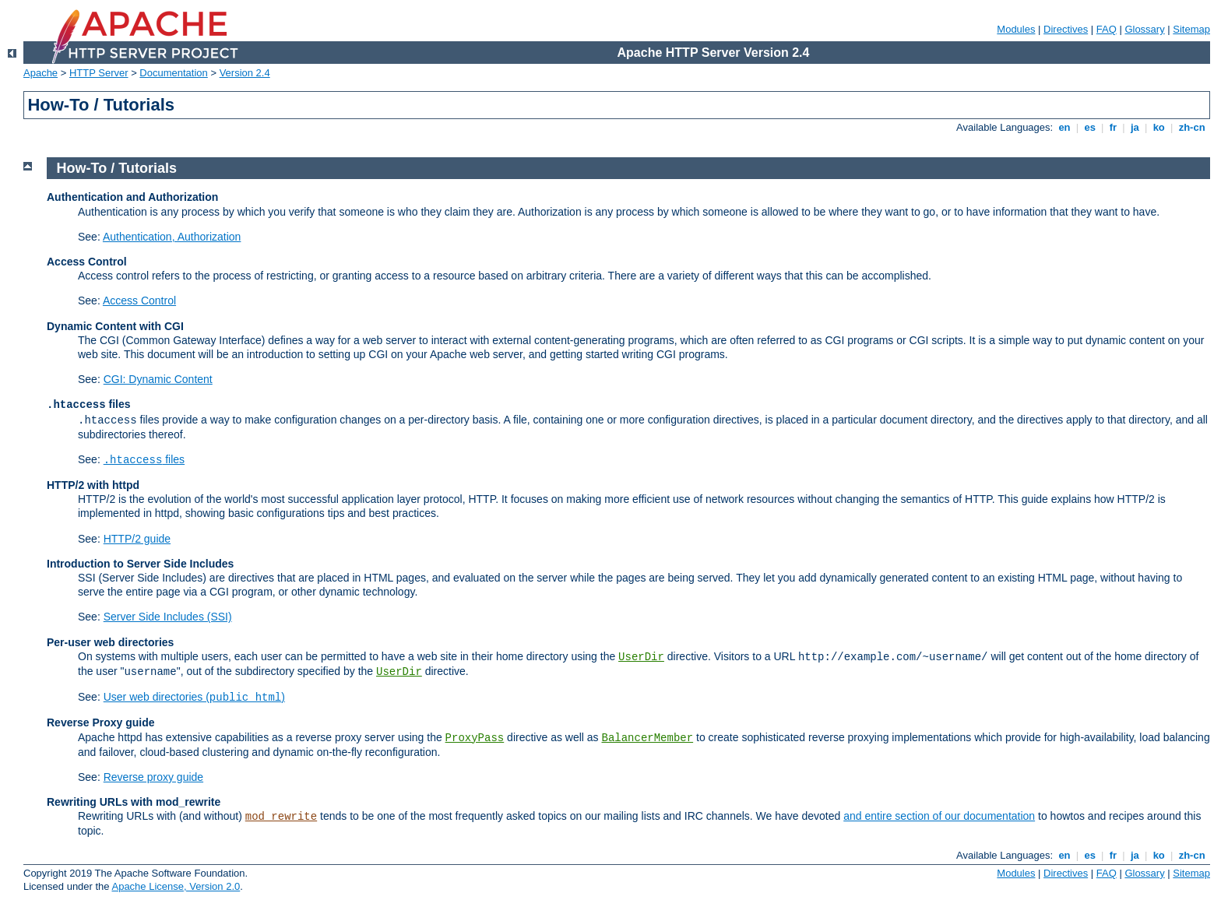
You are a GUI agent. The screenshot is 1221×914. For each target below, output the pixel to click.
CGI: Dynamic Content (158, 379)
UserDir (641, 657)
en (1064, 127)
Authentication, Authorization (172, 236)
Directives (1065, 29)
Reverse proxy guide (153, 777)
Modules (1016, 29)
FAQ (1106, 29)
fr (1113, 127)
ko (1158, 127)
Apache (40, 73)
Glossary (1144, 29)
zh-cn (1192, 127)
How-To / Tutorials (117, 168)
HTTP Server (98, 73)
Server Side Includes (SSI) (168, 616)
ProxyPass (475, 738)
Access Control (139, 300)
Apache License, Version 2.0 (175, 886)
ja (1135, 127)
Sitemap (1191, 29)
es (1090, 127)
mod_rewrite (281, 816)
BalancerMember (648, 738)
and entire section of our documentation (939, 816)
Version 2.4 (245, 73)
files (144, 459)
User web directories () (194, 697)
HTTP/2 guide (137, 539)
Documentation (173, 73)
